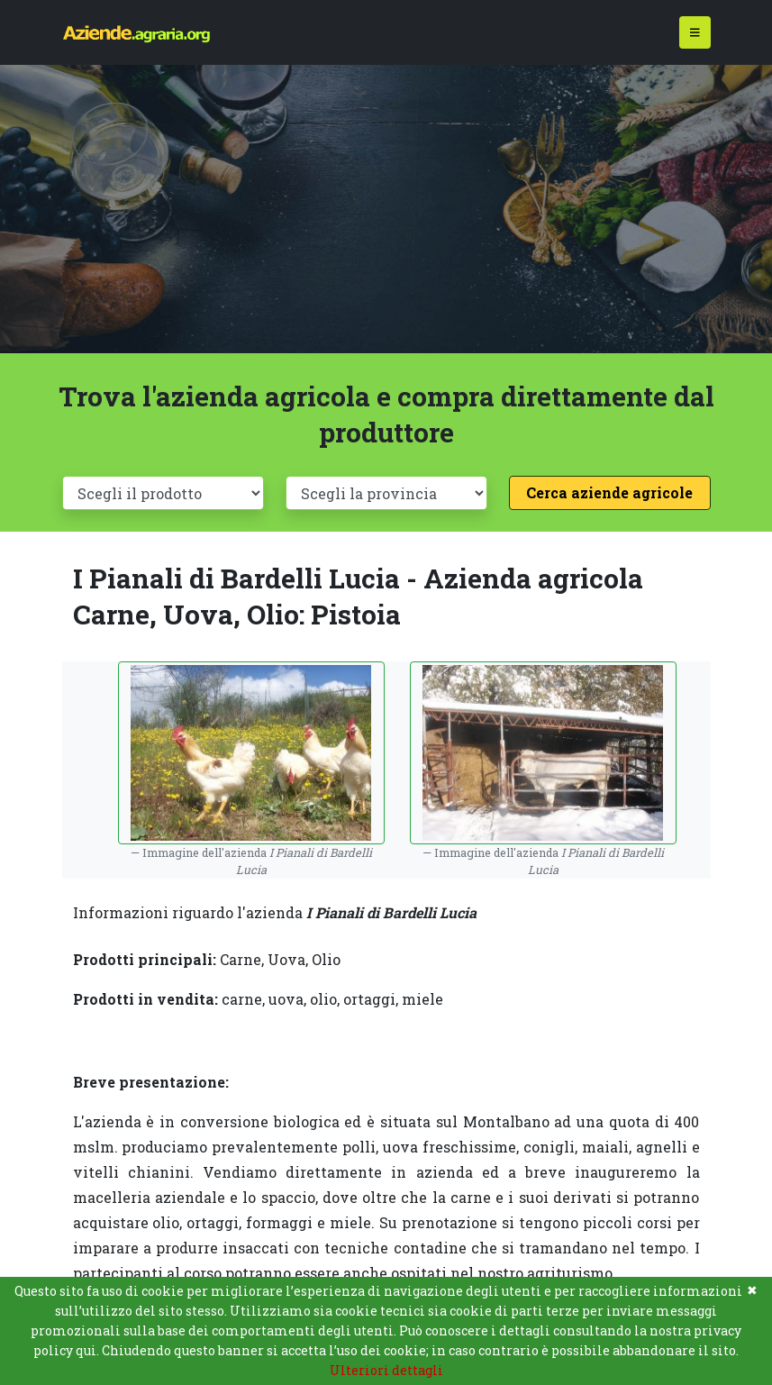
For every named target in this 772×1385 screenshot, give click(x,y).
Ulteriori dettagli (386, 1370)
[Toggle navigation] (695, 33)
